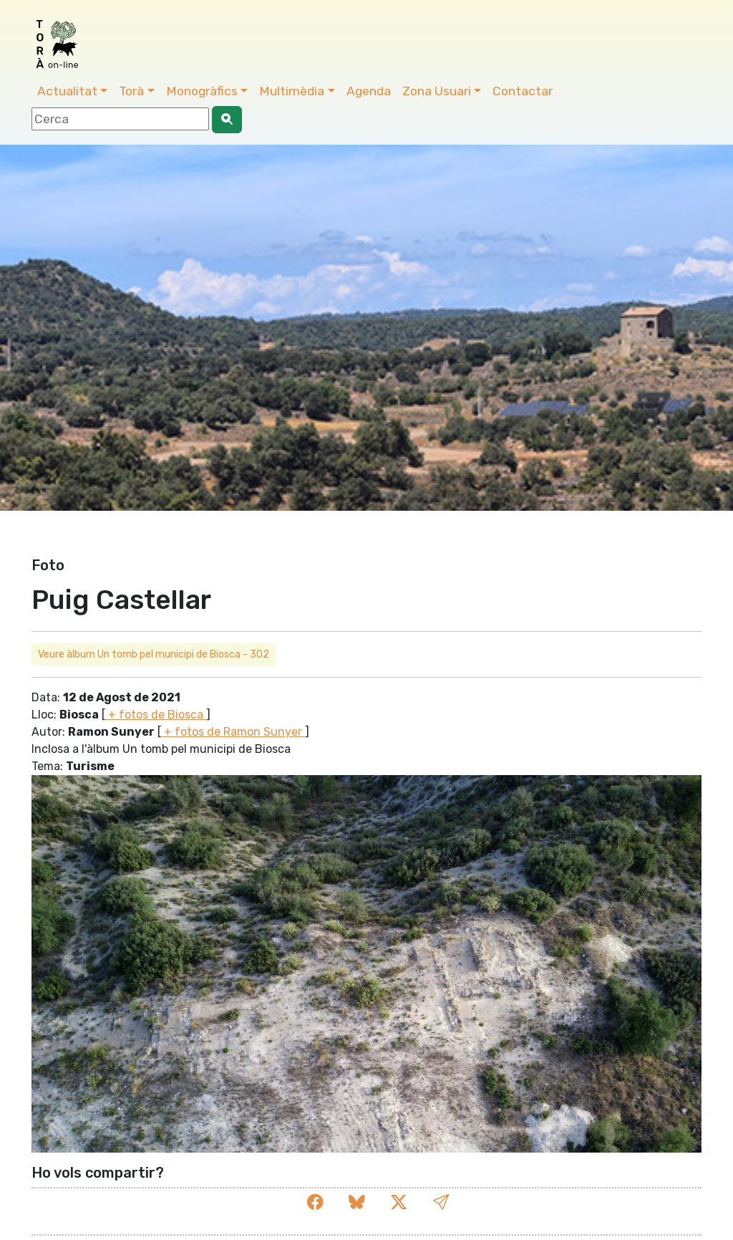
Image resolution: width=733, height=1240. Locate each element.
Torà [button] (131, 91)
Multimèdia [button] (291, 91)
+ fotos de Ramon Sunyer (233, 732)
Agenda (368, 91)
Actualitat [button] (67, 91)
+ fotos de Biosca (155, 714)
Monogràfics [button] (202, 91)
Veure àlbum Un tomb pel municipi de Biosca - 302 (153, 654)
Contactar (522, 91)
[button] (441, 1202)
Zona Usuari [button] (436, 91)
